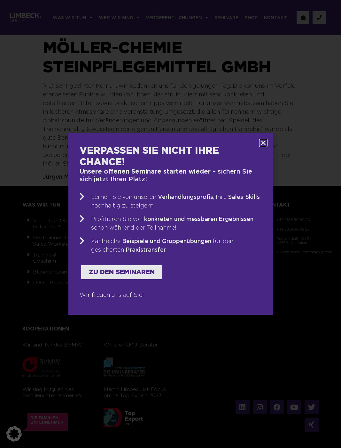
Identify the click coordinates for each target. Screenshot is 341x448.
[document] (170, 224)
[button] (14, 434)
